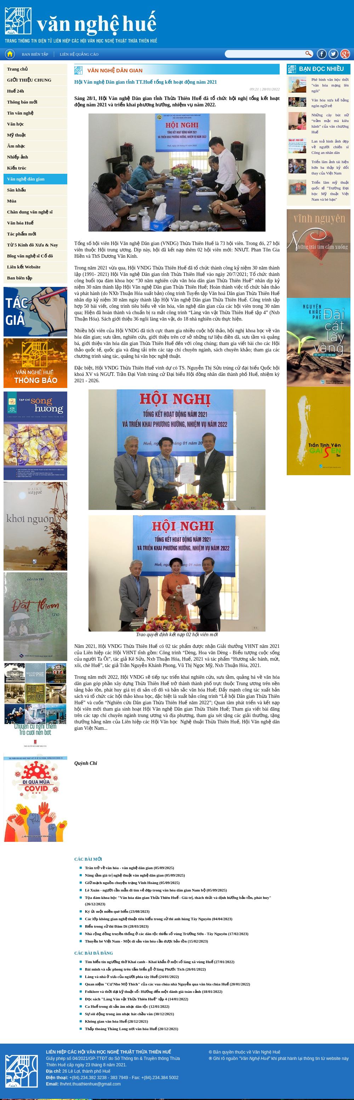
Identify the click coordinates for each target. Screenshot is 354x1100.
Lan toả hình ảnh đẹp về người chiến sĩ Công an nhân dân (330, 147)
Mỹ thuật (16, 135)
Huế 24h (15, 91)
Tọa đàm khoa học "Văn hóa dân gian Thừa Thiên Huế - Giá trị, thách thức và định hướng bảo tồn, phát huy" (178, 897)
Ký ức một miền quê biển (106, 911)
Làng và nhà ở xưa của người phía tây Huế (121, 976)
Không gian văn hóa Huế (106, 1021)
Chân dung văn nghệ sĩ (29, 212)
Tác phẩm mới (21, 234)
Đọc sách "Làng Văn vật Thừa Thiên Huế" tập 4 (126, 999)
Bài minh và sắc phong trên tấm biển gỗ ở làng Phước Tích (134, 969)
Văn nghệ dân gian (26, 179)
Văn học (15, 124)
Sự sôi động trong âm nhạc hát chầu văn (119, 1014)
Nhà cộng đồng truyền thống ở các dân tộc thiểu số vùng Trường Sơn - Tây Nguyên (156, 934)
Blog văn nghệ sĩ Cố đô (30, 256)
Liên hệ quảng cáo (79, 54)
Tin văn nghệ (20, 113)
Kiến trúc (16, 168)
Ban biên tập (35, 54)
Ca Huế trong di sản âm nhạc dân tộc (116, 1006)
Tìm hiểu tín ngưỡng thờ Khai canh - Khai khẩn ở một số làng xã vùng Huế (149, 962)
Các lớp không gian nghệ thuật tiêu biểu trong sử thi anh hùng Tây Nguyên (148, 919)
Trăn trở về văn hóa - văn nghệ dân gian (119, 868)
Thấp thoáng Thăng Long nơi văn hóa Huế (121, 1029)
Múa (11, 201)
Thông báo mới (22, 102)
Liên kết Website (23, 267)
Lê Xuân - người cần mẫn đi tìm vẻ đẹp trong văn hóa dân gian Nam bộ (145, 890)
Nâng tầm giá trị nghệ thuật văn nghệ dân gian (124, 875)
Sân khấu (16, 190)
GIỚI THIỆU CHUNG (29, 80)
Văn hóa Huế (20, 223)
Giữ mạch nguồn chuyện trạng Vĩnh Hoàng (121, 882)
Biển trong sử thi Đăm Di (106, 926)
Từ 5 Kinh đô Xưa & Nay (32, 245)
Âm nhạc (16, 146)
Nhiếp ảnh (17, 157)
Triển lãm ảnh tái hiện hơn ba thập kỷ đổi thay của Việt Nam (330, 167)
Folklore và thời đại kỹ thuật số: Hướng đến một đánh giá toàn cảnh (143, 991)
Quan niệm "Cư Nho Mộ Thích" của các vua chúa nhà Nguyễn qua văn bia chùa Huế (157, 984)
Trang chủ (17, 69)
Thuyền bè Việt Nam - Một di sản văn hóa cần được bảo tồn (136, 941)
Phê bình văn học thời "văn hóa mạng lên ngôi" (330, 85)
